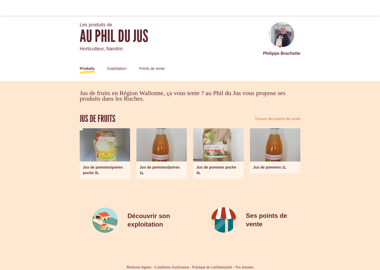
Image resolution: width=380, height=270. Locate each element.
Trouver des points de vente (277, 119)
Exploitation (116, 68)
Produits (87, 68)
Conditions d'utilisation (172, 267)
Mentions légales (138, 267)
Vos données (244, 267)
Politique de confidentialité (212, 267)
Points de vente (152, 68)
